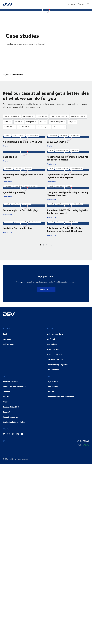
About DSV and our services (15, 389)
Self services (8, 347)
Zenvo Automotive (57, 142)
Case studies (17, 74)
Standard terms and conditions (60, 399)
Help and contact (10, 384)
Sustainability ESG (11, 409)
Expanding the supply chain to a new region (23, 176)
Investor (6, 399)
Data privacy (52, 389)
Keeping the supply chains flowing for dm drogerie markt (67, 158)
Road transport (53, 352)
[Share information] (81, 448)
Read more (18, 146)
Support (6, 415)
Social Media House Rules (14, 425)
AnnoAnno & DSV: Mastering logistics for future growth (67, 212)
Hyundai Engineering (14, 195)
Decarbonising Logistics (57, 367)
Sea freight (52, 347)
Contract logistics (55, 362)
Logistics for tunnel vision (17, 231)
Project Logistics (54, 357)
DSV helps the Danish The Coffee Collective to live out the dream (65, 232)
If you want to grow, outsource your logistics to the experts (67, 176)
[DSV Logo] (7, 4)
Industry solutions (55, 337)
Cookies (50, 394)
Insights (6, 74)
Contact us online (46, 292)
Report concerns (10, 420)
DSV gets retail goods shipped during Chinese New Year (67, 194)
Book (5, 337)
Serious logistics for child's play (20, 213)
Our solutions (53, 372)
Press (5, 404)
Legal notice (52, 384)
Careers (6, 394)
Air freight (51, 342)
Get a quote (8, 342)
